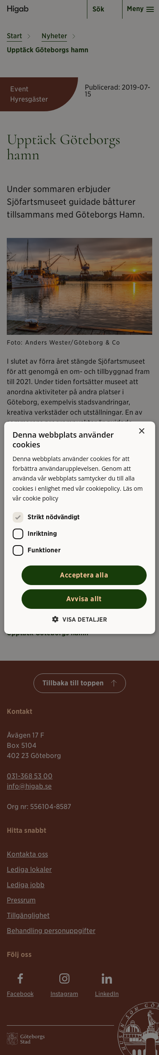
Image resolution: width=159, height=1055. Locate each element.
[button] (79, 619)
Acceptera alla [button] (84, 575)
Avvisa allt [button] (83, 599)
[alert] (79, 527)
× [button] (141, 431)
